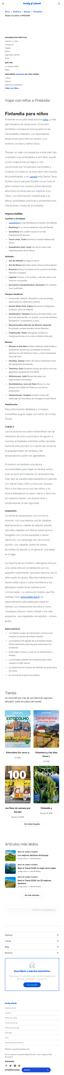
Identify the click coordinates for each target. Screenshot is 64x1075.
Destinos (17, 11)
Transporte (9, 44)
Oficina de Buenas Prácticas (14, 1043)
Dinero (7, 51)
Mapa (7, 69)
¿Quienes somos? (10, 1008)
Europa (27, 11)
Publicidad (8, 1033)
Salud (7, 58)
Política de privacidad (12, 1028)
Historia (8, 81)
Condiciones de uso (11, 1023)
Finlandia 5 (46, 808)
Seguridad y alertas (12, 54)
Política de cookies (11, 1018)
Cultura (8, 78)
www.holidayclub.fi (30, 597)
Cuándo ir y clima (11, 41)
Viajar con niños (12, 88)
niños (45, 119)
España (36, 1070)
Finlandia (37, 11)
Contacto (8, 1013)
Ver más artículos (32, 895)
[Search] (60, 4)
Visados (8, 48)
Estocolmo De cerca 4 (17, 752)
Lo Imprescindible (12, 66)
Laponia (33, 176)
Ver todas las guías (32, 824)
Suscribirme (32, 985)
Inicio (7, 11)
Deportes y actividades (13, 84)
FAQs (7, 1038)
